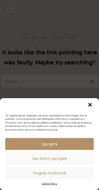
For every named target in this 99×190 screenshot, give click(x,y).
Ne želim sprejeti (49, 158)
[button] (90, 105)
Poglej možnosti (49, 172)
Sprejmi (49, 143)
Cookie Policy (49, 183)
